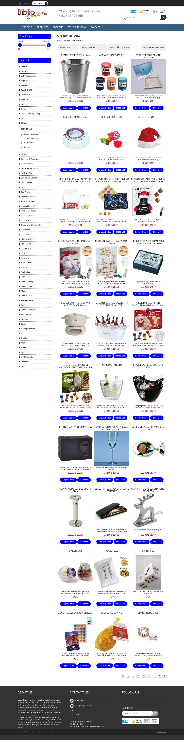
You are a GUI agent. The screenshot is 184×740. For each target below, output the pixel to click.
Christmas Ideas (29, 143)
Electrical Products (28, 197)
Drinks (23, 187)
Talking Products (28, 329)
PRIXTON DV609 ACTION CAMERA (75, 427)
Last (165, 676)
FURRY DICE (148, 551)
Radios (24, 305)
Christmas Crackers (31, 134)
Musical (24, 267)
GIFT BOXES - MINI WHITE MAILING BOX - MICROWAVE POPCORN (75, 180)
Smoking (24, 319)
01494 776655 (72, 15)
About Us (73, 718)
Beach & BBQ (27, 90)
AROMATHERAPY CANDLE (111, 55)
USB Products (27, 357)
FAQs (71, 710)
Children (24, 123)
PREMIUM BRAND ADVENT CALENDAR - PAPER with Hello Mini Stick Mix (75, 367)
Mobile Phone (27, 263)
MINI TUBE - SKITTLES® (111, 117)
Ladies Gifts (26, 244)
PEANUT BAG (111, 551)
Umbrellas (25, 352)
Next (159, 676)
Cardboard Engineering (30, 114)
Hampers (27, 147)
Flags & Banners (28, 201)
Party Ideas (26, 277)
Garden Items (26, 220)
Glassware (25, 230)
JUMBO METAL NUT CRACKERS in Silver (148, 428)
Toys (23, 343)
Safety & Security (28, 310)
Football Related (28, 206)
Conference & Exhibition (31, 168)
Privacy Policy (74, 714)
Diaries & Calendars (29, 178)
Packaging (25, 272)
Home (59, 41)
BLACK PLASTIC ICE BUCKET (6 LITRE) (148, 366)
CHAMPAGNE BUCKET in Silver (75, 55)
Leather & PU (26, 248)
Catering (24, 118)
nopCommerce (161, 732)
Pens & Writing (27, 281)
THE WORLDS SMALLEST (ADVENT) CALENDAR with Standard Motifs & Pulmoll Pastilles (112, 181)
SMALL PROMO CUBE (148, 613)
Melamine (25, 258)
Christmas (66, 41)
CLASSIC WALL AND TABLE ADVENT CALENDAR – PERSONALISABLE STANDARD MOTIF (148, 181)
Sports (23, 324)
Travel (23, 347)
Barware (24, 85)
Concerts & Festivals (29, 159)
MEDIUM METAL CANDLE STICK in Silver (75, 490)
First (123, 676)
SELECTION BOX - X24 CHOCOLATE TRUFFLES (112, 490)
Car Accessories (27, 109)
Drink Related (26, 182)
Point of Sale (26, 296)
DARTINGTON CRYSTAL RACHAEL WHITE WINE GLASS (112, 428)
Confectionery (27, 164)
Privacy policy (57, 732)
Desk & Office (26, 173)
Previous (128, 676)
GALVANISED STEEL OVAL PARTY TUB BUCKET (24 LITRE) (112, 304)
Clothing (24, 154)
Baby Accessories (28, 76)
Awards (24, 71)
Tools (23, 333)
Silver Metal (26, 314)
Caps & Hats (26, 104)
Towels (24, 338)
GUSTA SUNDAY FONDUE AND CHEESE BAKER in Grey (75, 304)
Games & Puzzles (28, 215)
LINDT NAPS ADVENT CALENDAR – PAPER (111, 242)
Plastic (24, 291)
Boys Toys (25, 99)
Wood (23, 366)
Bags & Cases (27, 81)
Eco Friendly (26, 192)
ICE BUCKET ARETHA (112, 365)
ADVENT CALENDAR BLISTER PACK (75, 613)
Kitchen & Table (27, 239)
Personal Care (27, 286)
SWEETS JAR (75, 551)
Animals (24, 66)
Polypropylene (27, 300)
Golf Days (25, 234)
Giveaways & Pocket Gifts (32, 225)
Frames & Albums (28, 211)
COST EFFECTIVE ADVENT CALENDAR (148, 56)
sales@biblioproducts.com (81, 11)
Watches (24, 362)
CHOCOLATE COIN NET (112, 613)
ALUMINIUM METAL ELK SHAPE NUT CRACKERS (148, 490)
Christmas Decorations (32, 138)
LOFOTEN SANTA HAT (148, 117)
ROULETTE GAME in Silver (75, 117)
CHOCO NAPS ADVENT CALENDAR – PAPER (75, 242)
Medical (24, 253)
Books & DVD (27, 95)
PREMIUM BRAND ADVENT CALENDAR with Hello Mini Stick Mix (148, 304)
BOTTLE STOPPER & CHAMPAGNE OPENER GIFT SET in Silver (148, 242)
